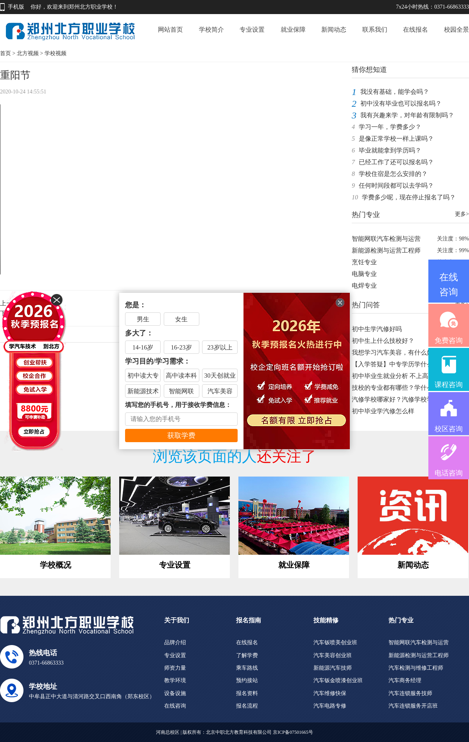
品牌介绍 (175, 642)
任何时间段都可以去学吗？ (396, 185)
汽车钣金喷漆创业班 (338, 680)
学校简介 (211, 29)
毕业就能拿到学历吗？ (390, 150)
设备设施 (175, 693)
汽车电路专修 (329, 706)
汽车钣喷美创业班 (335, 642)
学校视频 (55, 53)
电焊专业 (364, 285)
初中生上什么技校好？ (383, 340)
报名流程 (247, 706)
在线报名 (415, 29)
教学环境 (175, 680)
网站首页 (170, 29)
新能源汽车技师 (332, 668)
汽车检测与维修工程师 (415, 668)
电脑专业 (364, 274)
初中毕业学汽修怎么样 (383, 411)
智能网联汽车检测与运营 (386, 238)
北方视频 (28, 53)
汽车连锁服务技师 (410, 693)
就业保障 (293, 29)
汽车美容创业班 (332, 655)
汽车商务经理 (404, 680)
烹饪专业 (364, 262)
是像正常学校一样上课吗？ (396, 138)
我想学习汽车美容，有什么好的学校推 (405, 352)
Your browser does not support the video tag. (170, 189)
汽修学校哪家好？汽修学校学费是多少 (405, 399)
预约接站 (247, 680)
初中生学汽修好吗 (377, 329)
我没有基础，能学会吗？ (394, 91)
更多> (462, 214)
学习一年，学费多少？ (390, 127)
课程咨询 (449, 385)
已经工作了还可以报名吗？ (396, 162)
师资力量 (175, 668)
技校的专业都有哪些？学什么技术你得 (405, 387)
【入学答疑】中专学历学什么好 (395, 364)
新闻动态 (333, 29)
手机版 (16, 7)
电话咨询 (449, 473)
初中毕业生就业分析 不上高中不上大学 (406, 376)
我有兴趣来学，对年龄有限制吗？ (407, 115)
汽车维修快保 (329, 693)
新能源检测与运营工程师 (386, 250)
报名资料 (247, 693)
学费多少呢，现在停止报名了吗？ (409, 197)
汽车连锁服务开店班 (413, 706)
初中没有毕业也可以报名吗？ (401, 103)
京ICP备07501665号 (293, 732)
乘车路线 (247, 668)
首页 (5, 53)
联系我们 (374, 29)
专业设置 (252, 29)
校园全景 (456, 29)
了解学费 (247, 655)
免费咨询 (449, 340)
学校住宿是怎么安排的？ (393, 173)
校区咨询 (449, 429)
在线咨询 (175, 706)
